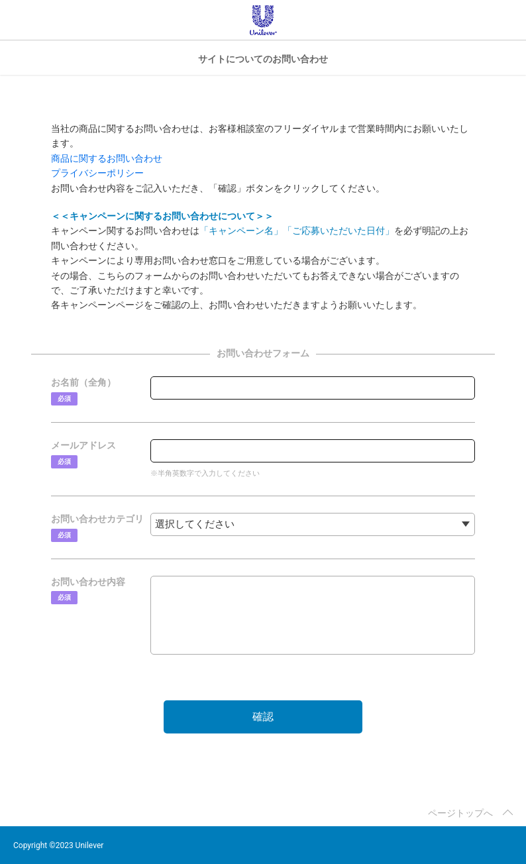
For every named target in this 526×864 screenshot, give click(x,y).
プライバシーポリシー (97, 173)
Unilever (263, 20)
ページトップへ (460, 813)
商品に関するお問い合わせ (106, 158)
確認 (263, 716)
